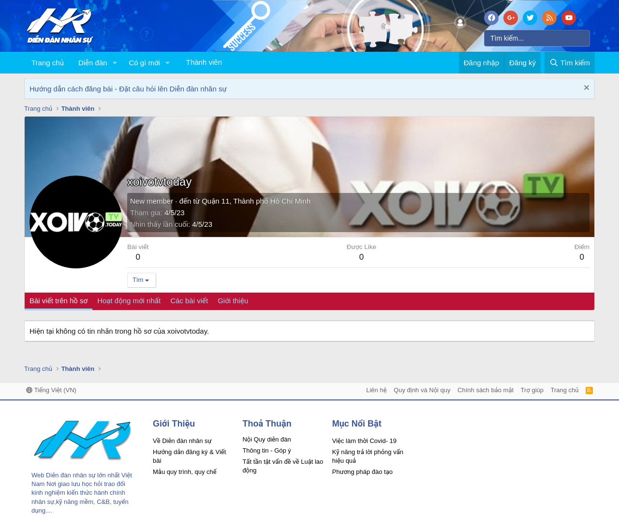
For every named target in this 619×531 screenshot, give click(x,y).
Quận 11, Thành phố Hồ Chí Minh (256, 201)
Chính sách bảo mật (485, 390)
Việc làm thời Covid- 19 (364, 440)
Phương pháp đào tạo (362, 471)
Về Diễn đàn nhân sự (182, 440)
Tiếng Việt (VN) (51, 390)
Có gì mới (144, 63)
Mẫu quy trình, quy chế (185, 471)
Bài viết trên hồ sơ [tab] (58, 300)
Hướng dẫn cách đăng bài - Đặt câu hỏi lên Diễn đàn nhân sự (128, 89)
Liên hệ (376, 390)
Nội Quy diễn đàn (266, 439)
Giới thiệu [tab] (233, 300)
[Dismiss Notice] (585, 89)
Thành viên (204, 62)
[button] (114, 63)
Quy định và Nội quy (422, 390)
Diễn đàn (92, 63)
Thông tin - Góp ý (266, 450)
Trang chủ (47, 63)
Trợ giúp (532, 390)
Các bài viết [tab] (189, 300)
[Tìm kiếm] (537, 38)
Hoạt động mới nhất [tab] (129, 300)
